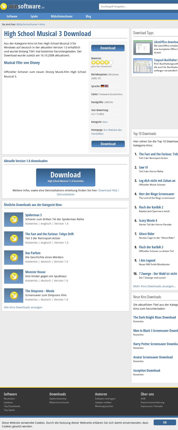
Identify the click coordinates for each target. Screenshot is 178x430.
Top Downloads (12, 406)
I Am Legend (147, 260)
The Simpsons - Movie (39, 291)
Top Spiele (9, 410)
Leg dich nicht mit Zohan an (157, 180)
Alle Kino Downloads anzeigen (23, 307)
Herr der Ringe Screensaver (156, 194)
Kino (105, 122)
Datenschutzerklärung (152, 402)
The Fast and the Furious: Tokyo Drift (49, 234)
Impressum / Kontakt (152, 406)
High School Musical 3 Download (47, 33)
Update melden (103, 402)
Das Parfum (33, 253)
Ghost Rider (146, 233)
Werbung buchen (104, 406)
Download (107, 47)
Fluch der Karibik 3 (151, 247)
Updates (8, 402)
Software (12, 16)
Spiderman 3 (33, 215)
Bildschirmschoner (61, 16)
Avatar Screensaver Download (153, 357)
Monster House (35, 272)
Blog (88, 16)
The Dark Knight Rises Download (154, 317)
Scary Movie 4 (148, 220)
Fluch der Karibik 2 (151, 207)
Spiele (34, 16)
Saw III (143, 167)
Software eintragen (105, 398)
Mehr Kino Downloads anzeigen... (154, 286)
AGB (143, 398)
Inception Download (146, 370)
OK (165, 422)
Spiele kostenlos (58, 398)
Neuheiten (9, 398)
